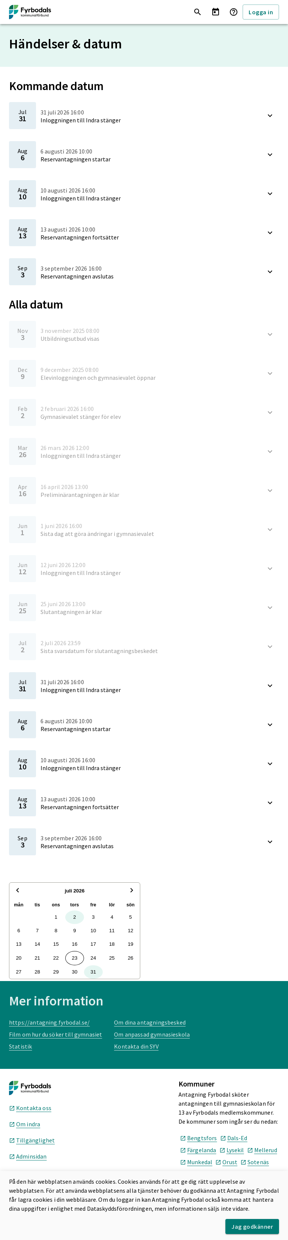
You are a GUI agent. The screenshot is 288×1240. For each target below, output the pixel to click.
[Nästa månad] (131, 891)
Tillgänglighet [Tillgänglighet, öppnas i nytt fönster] (32, 1140)
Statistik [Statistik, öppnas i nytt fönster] (20, 1046)
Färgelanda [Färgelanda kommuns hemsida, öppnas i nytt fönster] (198, 1150)
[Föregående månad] (17, 891)
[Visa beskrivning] (270, 116)
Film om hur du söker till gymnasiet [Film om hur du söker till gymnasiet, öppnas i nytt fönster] (55, 1034)
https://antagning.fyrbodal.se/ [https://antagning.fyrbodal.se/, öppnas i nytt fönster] (49, 1022)
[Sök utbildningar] (198, 12)
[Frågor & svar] (234, 12)
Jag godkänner (252, 1226)
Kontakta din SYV (136, 1046)
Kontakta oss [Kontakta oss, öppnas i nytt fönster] (30, 1108)
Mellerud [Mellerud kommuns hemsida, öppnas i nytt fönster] (262, 1150)
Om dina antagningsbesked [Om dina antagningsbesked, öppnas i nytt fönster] (150, 1022)
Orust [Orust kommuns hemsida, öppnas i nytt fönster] (226, 1162)
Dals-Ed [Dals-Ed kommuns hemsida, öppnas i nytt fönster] (234, 1138)
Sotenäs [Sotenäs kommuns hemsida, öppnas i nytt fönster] (254, 1162)
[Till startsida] (30, 12)
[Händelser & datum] (216, 12)
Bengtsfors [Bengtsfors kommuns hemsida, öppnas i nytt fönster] (198, 1138)
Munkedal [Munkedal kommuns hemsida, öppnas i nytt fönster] (196, 1162)
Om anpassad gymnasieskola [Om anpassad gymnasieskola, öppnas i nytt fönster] (152, 1034)
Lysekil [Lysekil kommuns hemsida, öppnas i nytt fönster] (231, 1150)
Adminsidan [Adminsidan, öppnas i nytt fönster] (28, 1156)
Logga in (261, 12)
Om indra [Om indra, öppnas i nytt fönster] (24, 1124)
